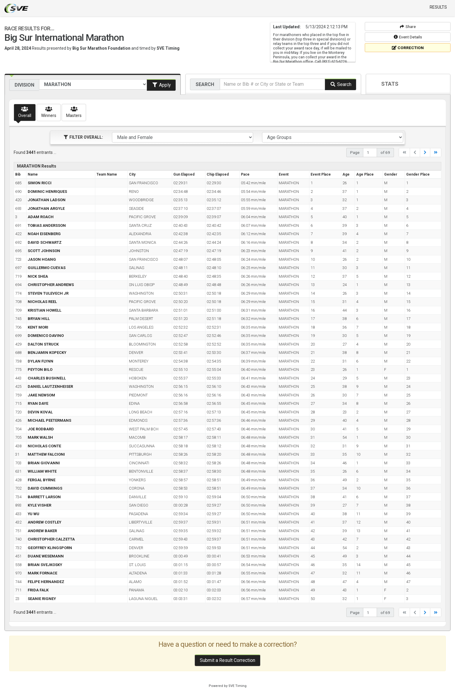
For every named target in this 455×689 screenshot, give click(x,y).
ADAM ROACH (41, 217)
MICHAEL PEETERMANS (49, 420)
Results (438, 7)
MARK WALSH (40, 437)
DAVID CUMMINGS (45, 488)
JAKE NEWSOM (41, 395)
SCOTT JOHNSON (44, 251)
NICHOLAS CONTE (44, 446)
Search (205, 84)
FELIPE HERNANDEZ (46, 581)
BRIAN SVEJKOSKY (45, 565)
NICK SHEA (38, 276)
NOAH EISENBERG (44, 234)
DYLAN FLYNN (40, 361)
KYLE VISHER (39, 505)
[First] (404, 152)
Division (24, 85)
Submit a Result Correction (227, 660)
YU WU (33, 514)
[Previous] (415, 152)
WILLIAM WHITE (42, 471)
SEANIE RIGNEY (42, 598)
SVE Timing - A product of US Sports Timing (16, 8)
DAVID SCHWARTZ (45, 242)
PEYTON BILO (40, 369)
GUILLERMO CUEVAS (47, 267)
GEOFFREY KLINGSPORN (50, 548)
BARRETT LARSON (44, 497)
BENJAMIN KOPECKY (47, 352)
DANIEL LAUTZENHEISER (50, 386)
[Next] (425, 152)
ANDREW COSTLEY (44, 522)
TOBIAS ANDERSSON (47, 225)
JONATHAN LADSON (47, 200)
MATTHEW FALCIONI (46, 454)
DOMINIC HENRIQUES (47, 191)
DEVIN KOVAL (40, 412)
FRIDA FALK (38, 590)
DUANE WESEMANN (46, 556)
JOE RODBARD (41, 429)
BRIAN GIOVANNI (44, 463)
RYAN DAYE (38, 403)
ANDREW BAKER (42, 531)
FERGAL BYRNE (41, 480)
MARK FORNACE (42, 573)
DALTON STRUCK (43, 344)
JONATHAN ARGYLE (46, 208)
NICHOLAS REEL (42, 301)
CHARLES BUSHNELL (47, 378)
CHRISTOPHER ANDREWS (51, 284)
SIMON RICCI (40, 183)
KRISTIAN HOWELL (44, 310)
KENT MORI (38, 327)
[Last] (435, 152)
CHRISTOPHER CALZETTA (51, 539)
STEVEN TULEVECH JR (48, 293)
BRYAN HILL (39, 318)
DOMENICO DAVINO (46, 335)
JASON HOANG (42, 259)
